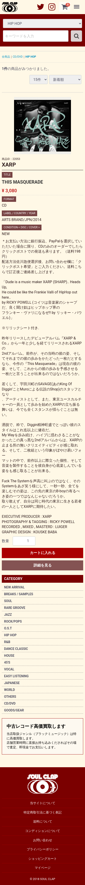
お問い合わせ (42, 840)
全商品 (6, 56)
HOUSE (9, 655)
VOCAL (9, 669)
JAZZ (8, 614)
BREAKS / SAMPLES (18, 594)
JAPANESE (12, 683)
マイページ (43, 868)
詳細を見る (43, 565)
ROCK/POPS (13, 621)
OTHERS (10, 696)
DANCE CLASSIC (16, 649)
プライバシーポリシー (42, 849)
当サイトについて (42, 803)
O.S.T (8, 628)
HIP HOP (10, 635)
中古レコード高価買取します (42, 736)
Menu (77, 4)
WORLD (9, 690)
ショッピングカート (42, 858)
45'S (7, 662)
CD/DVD (10, 703)
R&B (7, 642)
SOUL (8, 601)
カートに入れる (42, 553)
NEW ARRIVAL (14, 587)
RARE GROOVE (14, 608)
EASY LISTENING (16, 676)
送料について (42, 821)
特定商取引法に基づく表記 (43, 812)
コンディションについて (42, 830)
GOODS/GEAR (14, 710)
